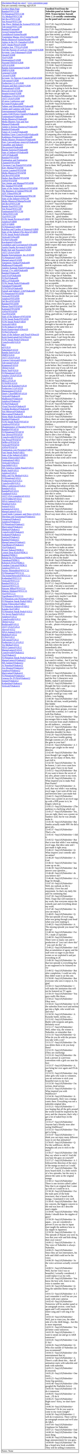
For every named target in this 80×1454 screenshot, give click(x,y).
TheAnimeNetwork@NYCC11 (16, 575)
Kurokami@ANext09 (12, 242)
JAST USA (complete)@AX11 (16, 496)
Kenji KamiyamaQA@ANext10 (16, 337)
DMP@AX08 (8, 70)
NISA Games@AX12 (12, 647)
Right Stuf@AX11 (10, 470)
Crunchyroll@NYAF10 (12, 437)
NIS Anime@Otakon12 (12, 663)
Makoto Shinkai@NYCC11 (14, 591)
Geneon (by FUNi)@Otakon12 (16, 678)
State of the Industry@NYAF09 (16, 316)
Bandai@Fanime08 (10, 29)
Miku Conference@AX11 (14, 486)
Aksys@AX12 (8, 629)
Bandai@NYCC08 (10, 11)
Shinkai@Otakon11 (11, 529)
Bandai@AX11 (9, 488)
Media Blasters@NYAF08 (14, 173)
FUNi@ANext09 (9, 239)
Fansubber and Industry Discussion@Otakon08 (12, 145)
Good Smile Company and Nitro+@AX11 (21, 514)
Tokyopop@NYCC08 (12, 27)
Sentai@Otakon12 (10, 681)
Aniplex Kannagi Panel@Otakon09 (18, 268)
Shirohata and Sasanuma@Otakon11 (18, 516)
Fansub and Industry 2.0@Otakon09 (18, 291)
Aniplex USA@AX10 (12, 375)
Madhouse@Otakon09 (12, 265)
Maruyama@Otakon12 (12, 673)
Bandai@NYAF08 (10, 157)
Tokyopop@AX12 (10, 640)
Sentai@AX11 (8, 506)
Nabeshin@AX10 (10, 350)
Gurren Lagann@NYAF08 (14, 170)
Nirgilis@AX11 (9, 504)
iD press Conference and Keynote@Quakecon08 (13, 102)
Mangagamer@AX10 (12, 391)
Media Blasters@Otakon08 (14, 119)
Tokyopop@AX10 (10, 363)
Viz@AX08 (7, 57)
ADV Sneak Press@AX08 (14, 44)
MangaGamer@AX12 (12, 650)
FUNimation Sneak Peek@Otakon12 (19, 657)
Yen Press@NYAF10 (11, 439)
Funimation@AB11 (11, 460)
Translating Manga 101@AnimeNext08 (20, 37)
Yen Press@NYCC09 (12, 209)
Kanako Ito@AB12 (11, 609)
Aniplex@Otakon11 (11, 522)
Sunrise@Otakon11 (11, 537)
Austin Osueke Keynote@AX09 (16, 247)
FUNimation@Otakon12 (13, 675)
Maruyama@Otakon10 (12, 414)
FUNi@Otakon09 (10, 278)
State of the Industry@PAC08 (15, 198)
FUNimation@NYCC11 (13, 573)
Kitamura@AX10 (10, 365)
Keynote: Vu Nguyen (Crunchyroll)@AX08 (22, 78)
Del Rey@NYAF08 (11, 175)
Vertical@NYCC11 (10, 581)
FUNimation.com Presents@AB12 (18, 598)
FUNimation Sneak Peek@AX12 (17, 611)
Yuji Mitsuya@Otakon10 (13, 411)
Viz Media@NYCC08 (12, 16)
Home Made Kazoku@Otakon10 (17, 416)
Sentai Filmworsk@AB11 (14, 457)
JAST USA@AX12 (11, 627)
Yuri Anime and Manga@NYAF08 (18, 183)
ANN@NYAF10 (9, 447)
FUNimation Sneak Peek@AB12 (17, 601)
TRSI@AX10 (8, 368)
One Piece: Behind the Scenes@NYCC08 (21, 24)
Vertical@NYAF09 (10, 296)
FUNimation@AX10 (11, 373)
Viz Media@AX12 (10, 645)
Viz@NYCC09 (9, 216)
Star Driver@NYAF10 (12, 434)
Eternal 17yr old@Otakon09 (15, 270)
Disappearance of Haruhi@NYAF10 (18, 427)
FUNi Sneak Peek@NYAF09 (15, 319)
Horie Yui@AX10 (10, 370)
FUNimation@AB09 (11, 227)
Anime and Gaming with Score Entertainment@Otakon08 (16, 110)
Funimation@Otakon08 (13, 116)
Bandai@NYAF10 (10, 429)
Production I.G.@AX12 (13, 642)
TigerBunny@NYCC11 (12, 596)
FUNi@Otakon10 (10, 404)
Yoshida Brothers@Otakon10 (15, 409)
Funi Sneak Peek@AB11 (13, 452)
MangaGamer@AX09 (12, 260)
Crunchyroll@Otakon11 (13, 532)
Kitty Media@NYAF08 (12, 168)
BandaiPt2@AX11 (10, 491)
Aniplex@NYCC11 (11, 568)
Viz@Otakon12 (9, 655)
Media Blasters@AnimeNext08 (16, 39)
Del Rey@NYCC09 (11, 203)
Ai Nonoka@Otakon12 (12, 665)
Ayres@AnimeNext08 (12, 32)
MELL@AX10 (9, 380)
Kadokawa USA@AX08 (13, 96)
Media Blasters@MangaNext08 (16, 201)
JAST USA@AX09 (11, 252)
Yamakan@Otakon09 (12, 286)
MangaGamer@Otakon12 (14, 660)
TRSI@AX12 (8, 622)
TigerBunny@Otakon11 (13, 545)
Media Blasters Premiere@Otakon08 (19, 139)
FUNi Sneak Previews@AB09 (16, 219)
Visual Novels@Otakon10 (14, 406)
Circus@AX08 (8, 75)
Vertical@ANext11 (10, 463)
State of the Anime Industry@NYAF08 (19, 188)
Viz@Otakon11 (9, 547)
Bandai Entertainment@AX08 (16, 68)
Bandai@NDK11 (9, 555)
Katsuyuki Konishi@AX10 (14, 386)
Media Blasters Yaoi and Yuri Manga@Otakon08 (15, 122)
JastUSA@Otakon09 (11, 275)
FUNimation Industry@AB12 (15, 606)
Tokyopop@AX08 (10, 80)
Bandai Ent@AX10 (11, 352)
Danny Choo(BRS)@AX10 (14, 393)
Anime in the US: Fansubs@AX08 (18, 42)
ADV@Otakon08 (10, 155)
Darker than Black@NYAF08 (15, 178)
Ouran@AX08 (8, 55)
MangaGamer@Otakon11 (13, 542)
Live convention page (38, 3)
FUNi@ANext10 (9, 332)
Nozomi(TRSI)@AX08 (12, 62)
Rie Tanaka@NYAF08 (12, 186)
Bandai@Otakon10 (10, 419)
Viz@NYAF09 (8, 314)
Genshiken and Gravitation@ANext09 (19, 245)
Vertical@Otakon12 (11, 686)
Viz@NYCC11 (9, 593)
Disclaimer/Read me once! (14, 3)
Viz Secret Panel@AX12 (13, 614)
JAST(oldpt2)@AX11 (12, 498)
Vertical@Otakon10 (11, 396)
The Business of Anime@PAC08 (17, 191)
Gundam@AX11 (9, 493)
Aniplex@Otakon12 (11, 670)
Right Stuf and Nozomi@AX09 (16, 250)
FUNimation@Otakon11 (13, 524)
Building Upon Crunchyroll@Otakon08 (20, 134)
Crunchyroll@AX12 (11, 619)
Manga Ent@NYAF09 (12, 306)
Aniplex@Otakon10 (11, 401)
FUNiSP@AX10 (9, 383)
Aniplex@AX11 (9, 473)
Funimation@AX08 (11, 88)
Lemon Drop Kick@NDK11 (15, 552)
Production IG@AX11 (12, 480)
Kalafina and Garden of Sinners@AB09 (20, 229)
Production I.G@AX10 (12, 388)
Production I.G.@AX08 (13, 83)
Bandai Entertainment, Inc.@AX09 (18, 255)
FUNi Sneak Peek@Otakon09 (15, 283)
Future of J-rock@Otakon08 (15, 132)
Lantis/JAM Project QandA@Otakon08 (20, 114)
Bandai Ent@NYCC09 (12, 206)
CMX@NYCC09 (10, 214)
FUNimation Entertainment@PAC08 (19, 196)
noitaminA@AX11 (10, 509)
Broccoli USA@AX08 (12, 91)
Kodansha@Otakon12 (12, 683)
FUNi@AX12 (8, 637)
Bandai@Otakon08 (10, 129)
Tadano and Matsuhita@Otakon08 (17, 106)
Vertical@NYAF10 (10, 445)
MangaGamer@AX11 (12, 511)
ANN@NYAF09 (9, 311)
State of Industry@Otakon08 (15, 152)
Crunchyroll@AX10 (11, 342)
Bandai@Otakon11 (10, 539)
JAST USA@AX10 (11, 357)
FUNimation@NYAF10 (13, 432)
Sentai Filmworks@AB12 (14, 604)
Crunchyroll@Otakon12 (13, 652)
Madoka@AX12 (9, 634)
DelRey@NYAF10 (10, 442)
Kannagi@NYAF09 (11, 309)
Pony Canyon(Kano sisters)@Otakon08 (20, 142)
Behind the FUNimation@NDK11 (17, 557)
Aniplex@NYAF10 (10, 424)
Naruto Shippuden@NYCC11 (15, 570)
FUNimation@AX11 (11, 478)
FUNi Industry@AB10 (12, 327)
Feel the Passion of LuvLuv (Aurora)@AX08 (22, 50)
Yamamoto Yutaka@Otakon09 (16, 262)
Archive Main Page (10, 9)
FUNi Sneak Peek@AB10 (14, 321)
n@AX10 (6, 347)
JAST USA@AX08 (11, 98)
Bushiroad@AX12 (10, 624)
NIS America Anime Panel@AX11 (18, 468)
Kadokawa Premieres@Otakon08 (17, 137)
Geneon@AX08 (9, 73)
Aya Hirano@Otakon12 (12, 668)
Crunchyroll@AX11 (11, 483)
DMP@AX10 (8, 355)
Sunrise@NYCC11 (10, 586)
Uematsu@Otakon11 (11, 519)
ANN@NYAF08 (9, 180)
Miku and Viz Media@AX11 (15, 475)
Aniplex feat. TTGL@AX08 (15, 47)
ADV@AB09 (8, 224)
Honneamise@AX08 (11, 60)
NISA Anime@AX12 (11, 632)
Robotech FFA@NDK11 (13, 563)
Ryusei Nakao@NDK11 (13, 550)
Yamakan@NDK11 (11, 560)
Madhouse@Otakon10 (12, 398)
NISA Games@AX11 (12, 501)
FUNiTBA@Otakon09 (12, 288)
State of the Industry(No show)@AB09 (20, 232)
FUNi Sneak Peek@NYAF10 (15, 421)
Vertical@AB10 (9, 324)
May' (4, 345)
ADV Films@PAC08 (11, 193)
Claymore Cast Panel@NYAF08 (17, 165)
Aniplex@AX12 (9, 616)
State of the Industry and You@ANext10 (20, 334)
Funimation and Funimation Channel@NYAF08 (14, 161)
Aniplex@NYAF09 (10, 298)
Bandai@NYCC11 (10, 583)
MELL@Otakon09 (10, 280)
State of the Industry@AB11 (15, 455)
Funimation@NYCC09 (12, 211)
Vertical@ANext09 (10, 237)
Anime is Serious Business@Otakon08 (19, 127)
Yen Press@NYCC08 (12, 21)
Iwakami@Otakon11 (11, 534)
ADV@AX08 (8, 65)
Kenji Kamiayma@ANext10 (15, 329)
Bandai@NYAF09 (10, 304)
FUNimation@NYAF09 (13, 293)
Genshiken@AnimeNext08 (14, 34)
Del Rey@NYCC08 (11, 19)
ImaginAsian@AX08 (11, 93)
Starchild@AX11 (10, 465)
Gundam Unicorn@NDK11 (14, 565)
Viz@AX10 (7, 378)
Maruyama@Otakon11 (12, 527)
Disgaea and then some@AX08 (16, 85)
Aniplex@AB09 (9, 221)
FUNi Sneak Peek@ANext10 (15, 339)
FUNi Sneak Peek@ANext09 (15, 234)
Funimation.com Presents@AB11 (17, 450)
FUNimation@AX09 (11, 257)
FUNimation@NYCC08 (13, 14)
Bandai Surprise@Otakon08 (15, 150)
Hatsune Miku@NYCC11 (14, 588)
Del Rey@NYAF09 (11, 301)
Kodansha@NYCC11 (12, 578)
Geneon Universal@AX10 (14, 360)
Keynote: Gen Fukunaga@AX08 (17, 52)
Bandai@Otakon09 (10, 273)
